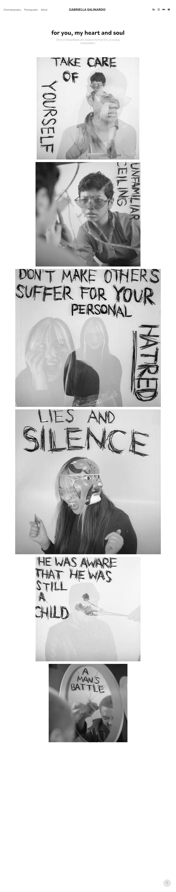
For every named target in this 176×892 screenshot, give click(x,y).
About (44, 9)
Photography (31, 9)
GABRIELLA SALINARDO (87, 9)
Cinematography (12, 9)
